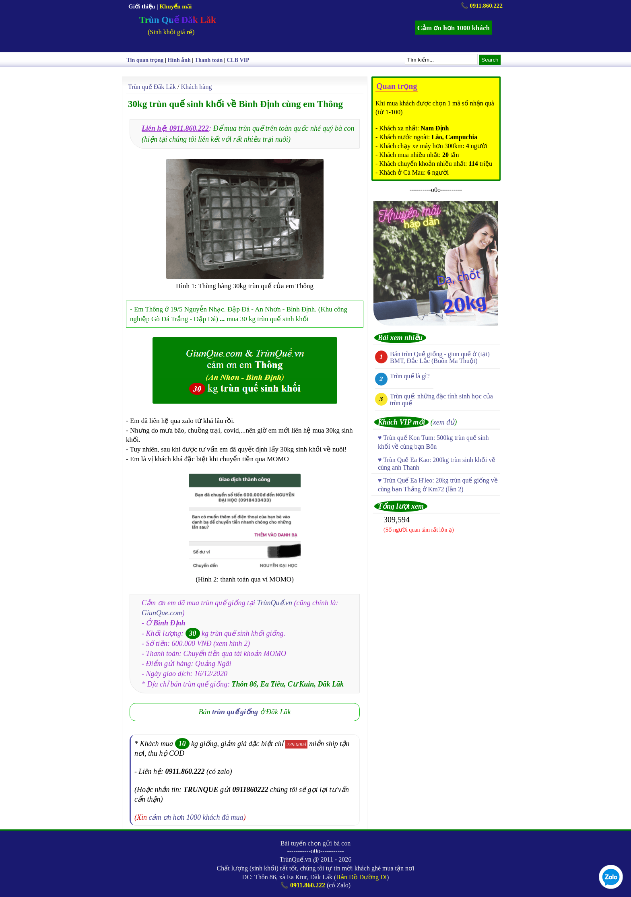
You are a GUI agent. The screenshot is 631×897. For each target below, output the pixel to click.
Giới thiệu (141, 6)
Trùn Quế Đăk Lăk (177, 20)
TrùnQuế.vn (275, 603)
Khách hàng (196, 86)
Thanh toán (209, 60)
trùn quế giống (235, 712)
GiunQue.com (162, 613)
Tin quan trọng (145, 60)
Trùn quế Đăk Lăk (152, 86)
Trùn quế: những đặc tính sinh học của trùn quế (441, 399)
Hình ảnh (178, 60)
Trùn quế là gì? (410, 376)
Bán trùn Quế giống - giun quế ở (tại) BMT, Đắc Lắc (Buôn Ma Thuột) (440, 357)
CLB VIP (238, 60)
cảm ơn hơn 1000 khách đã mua (196, 817)
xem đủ (443, 422)
